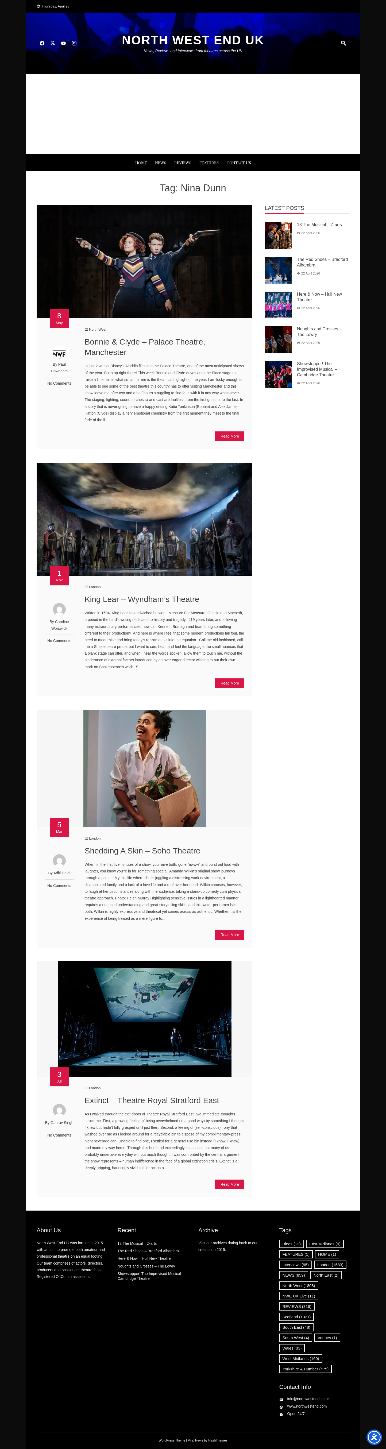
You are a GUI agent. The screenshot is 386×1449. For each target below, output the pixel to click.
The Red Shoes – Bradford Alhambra (148, 1251)
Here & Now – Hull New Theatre (144, 1258)
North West (97, 329)
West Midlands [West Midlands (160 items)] (301, 1358)
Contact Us (239, 162)
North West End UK (193, 40)
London (95, 587)
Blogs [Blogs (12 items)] (292, 1244)
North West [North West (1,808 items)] (299, 1285)
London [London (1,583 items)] (330, 1264)
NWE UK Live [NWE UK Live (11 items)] (299, 1296)
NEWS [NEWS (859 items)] (294, 1275)
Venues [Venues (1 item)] (327, 1337)
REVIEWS (182, 162)
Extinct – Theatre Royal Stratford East (151, 1100)
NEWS (160, 162)
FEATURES (209, 162)
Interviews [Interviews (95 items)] (296, 1264)
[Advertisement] (193, 114)
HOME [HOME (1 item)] (327, 1254)
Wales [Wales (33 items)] (292, 1348)
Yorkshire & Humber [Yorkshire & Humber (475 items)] (306, 1369)
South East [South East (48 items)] (296, 1327)
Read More (230, 436)
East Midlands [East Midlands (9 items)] (325, 1244)
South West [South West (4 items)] (296, 1337)
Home (141, 162)
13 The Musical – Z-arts (319, 224)
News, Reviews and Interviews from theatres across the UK (193, 51)
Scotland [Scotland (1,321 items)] (297, 1317)
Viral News (195, 1440)
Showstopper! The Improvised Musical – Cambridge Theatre (317, 369)
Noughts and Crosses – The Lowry (146, 1266)
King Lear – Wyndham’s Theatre (141, 599)
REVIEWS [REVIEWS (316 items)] (297, 1306)
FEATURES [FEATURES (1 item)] (296, 1254)
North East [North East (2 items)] (326, 1275)
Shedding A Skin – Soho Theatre (142, 850)
